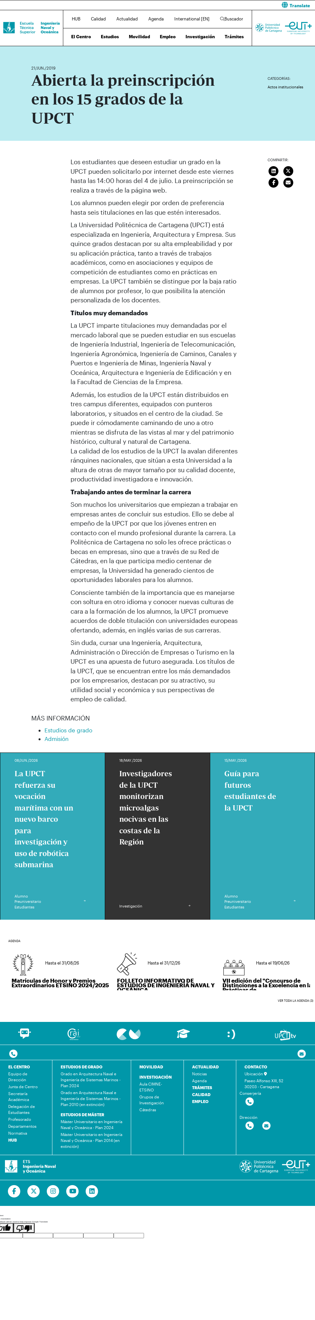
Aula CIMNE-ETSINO (150, 1087)
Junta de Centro (23, 1086)
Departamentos (22, 1126)
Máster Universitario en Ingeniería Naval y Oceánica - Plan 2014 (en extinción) (91, 1140)
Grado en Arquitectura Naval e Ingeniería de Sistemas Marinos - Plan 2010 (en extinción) (91, 1098)
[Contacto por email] (301, 1054)
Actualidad (127, 18)
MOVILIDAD (151, 1066)
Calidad (98, 18)
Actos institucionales (285, 87)
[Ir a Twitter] (33, 1191)
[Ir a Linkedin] (92, 1191)
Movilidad (139, 36)
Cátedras (147, 1109)
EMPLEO (200, 1101)
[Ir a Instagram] (53, 1191)
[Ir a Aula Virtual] (183, 1036)
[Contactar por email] (266, 1126)
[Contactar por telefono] (13, 1054)
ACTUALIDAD (205, 1066)
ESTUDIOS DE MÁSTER (82, 1114)
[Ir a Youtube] (72, 1191)
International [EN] (192, 18)
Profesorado (19, 1119)
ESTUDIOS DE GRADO (81, 1066)
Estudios (110, 36)
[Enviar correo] (288, 181)
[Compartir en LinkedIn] (274, 170)
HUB (76, 18)
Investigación (200, 36)
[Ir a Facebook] (14, 1191)
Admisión (56, 738)
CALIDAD (201, 1094)
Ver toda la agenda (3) (295, 1000)
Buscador (231, 18)
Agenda (156, 18)
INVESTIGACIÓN (155, 1077)
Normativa (17, 1133)
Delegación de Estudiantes (21, 1109)
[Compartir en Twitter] (288, 170)
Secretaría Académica (18, 1096)
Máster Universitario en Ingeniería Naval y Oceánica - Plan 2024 (91, 1124)
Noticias (199, 1073)
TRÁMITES (202, 1087)
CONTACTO (255, 1066)
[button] (238, 5)
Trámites (234, 36)
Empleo (168, 36)
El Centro (81, 36)
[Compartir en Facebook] (274, 181)
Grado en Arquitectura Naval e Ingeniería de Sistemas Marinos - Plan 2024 (91, 1079)
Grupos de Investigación (151, 1099)
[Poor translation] (24, 1228)
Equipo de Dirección (17, 1076)
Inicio (36, 48)
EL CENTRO (19, 1066)
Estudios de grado (68, 730)
